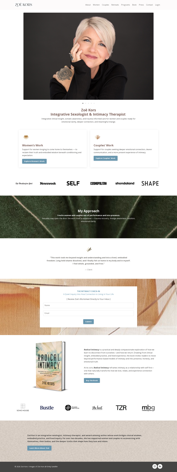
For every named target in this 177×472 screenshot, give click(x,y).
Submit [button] (88, 322)
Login (157, 5)
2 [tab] (86, 103)
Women (95, 5)
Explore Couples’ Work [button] (105, 158)
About (87, 5)
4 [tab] (91, 103)
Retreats (114, 5)
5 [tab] (94, 103)
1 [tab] (83, 103)
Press (141, 5)
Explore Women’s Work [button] (34, 161)
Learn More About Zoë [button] (39, 448)
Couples (104, 5)
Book (134, 5)
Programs (124, 5)
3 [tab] (88, 103)
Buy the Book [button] (92, 381)
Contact (149, 5)
